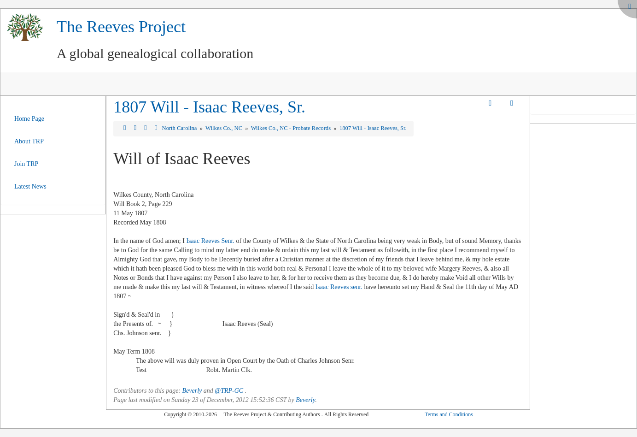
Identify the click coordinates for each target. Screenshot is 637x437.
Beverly (192, 390)
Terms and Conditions (449, 414)
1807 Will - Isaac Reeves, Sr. (209, 107)
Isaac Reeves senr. (339, 286)
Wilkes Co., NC (224, 128)
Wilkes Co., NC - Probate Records (291, 128)
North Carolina (180, 128)
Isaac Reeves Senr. (210, 240)
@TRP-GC (229, 390)
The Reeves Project (121, 27)
